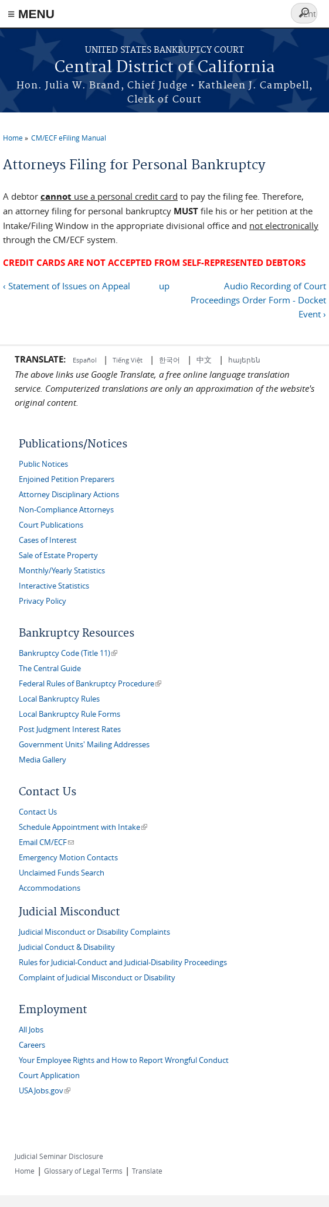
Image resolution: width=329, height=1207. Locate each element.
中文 (204, 359)
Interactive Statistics (54, 586)
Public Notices (43, 464)
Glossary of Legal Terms (83, 1170)
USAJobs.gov (44, 1091)
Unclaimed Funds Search (61, 873)
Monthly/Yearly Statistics (62, 571)
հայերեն (244, 359)
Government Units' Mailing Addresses (84, 745)
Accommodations (49, 888)
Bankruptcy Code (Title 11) (68, 653)
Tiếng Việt (128, 359)
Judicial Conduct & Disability (67, 947)
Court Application (49, 1076)
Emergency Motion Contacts (68, 858)
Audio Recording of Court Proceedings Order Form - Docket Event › (258, 300)
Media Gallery (42, 760)
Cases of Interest (48, 540)
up (164, 286)
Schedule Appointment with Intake (83, 827)
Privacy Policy (42, 601)
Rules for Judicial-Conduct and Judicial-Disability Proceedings (123, 962)
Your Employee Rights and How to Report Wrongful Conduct (124, 1060)
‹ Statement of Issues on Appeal (66, 286)
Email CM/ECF (46, 842)
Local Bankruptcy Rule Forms (69, 714)
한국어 (169, 359)
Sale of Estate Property (58, 555)
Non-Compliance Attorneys (66, 510)
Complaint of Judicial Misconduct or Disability (97, 978)
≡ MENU (31, 13)
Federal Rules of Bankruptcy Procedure (90, 684)
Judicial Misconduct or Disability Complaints (94, 932)
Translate (147, 1170)
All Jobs (31, 1030)
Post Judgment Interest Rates (70, 729)
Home (13, 137)
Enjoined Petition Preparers (66, 479)
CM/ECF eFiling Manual (68, 137)
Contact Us (38, 812)
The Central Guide (50, 668)
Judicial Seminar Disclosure (59, 1156)
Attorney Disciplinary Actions (69, 495)
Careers (32, 1045)
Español (86, 359)
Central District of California (165, 67)
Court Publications (51, 525)
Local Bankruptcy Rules (59, 699)
